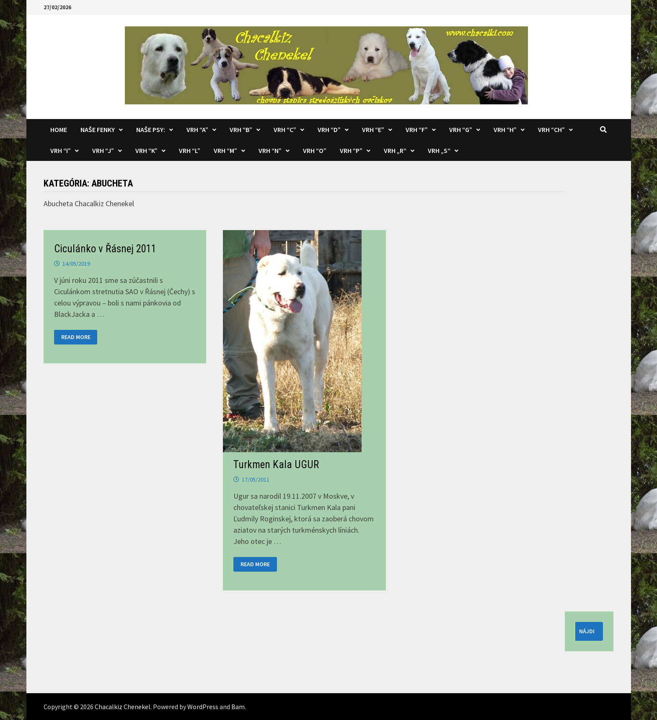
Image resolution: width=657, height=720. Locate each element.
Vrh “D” (329, 129)
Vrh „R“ (395, 150)
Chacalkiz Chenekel (122, 706)
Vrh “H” (505, 129)
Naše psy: (150, 129)
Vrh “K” (146, 150)
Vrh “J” (103, 150)
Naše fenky (97, 129)
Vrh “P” (351, 150)
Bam (238, 706)
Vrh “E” (373, 129)
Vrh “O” (314, 150)
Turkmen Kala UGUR (276, 464)
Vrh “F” (417, 129)
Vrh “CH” (551, 129)
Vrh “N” (270, 150)
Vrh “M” (225, 150)
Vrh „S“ (439, 150)
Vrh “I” (60, 150)
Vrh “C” (285, 129)
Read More (76, 337)
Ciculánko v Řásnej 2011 (105, 249)
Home (58, 129)
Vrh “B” (241, 129)
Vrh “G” (460, 129)
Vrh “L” (189, 150)
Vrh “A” (197, 129)
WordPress (202, 706)
